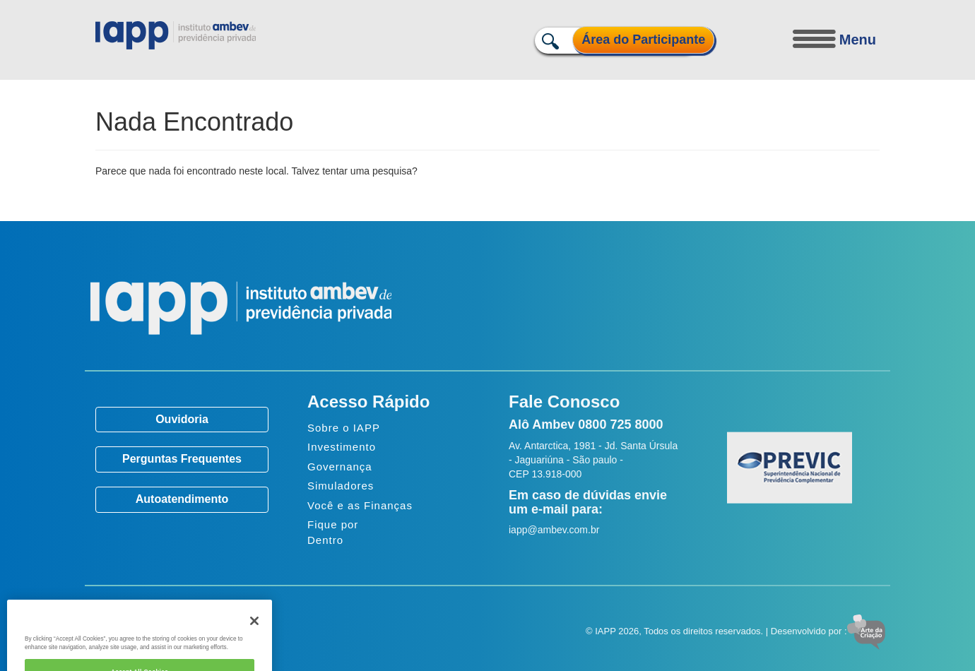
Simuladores (340, 486)
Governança (339, 467)
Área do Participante (643, 39)
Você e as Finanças (360, 505)
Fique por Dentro (332, 531)
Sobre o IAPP (343, 428)
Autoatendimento (182, 499)
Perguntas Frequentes (182, 459)
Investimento (341, 447)
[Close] (254, 632)
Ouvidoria (181, 419)
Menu (857, 39)
